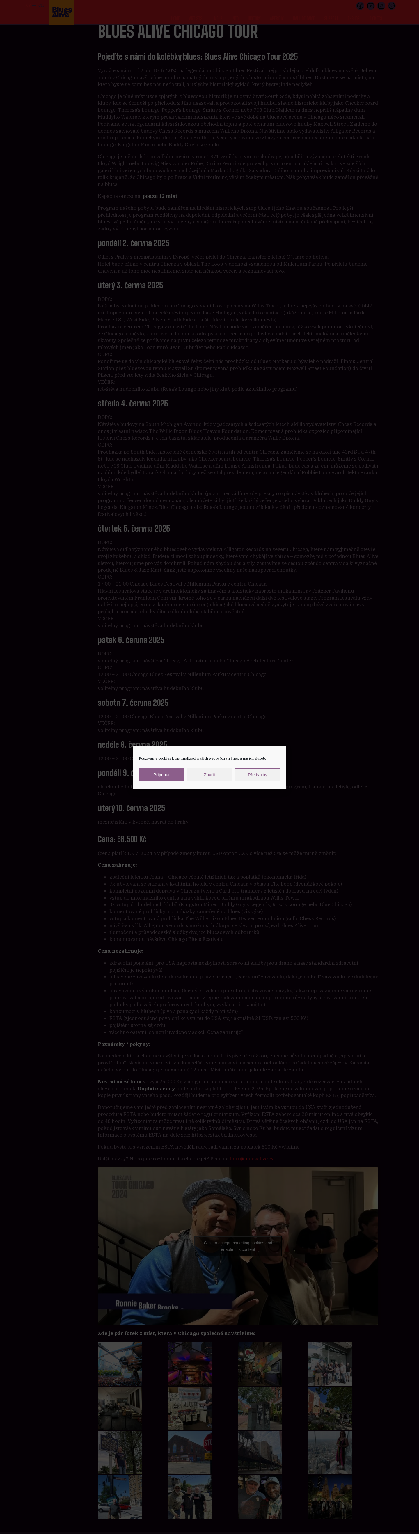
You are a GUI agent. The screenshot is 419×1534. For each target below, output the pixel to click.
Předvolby (257, 774)
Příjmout (161, 774)
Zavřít (209, 774)
